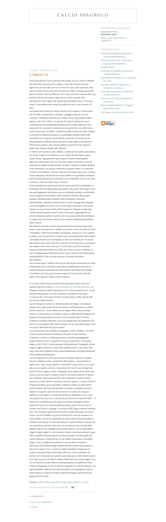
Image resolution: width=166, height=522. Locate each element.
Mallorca (78, 482)
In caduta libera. (107, 67)
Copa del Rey (67, 482)
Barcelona (56, 482)
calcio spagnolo (83, 15)
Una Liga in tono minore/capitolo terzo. (117, 112)
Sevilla (86, 482)
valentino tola (109, 32)
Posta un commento (41, 502)
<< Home (34, 507)
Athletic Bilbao (44, 482)
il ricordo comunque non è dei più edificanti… (71, 287)
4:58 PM (64, 487)
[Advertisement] (62, 45)
